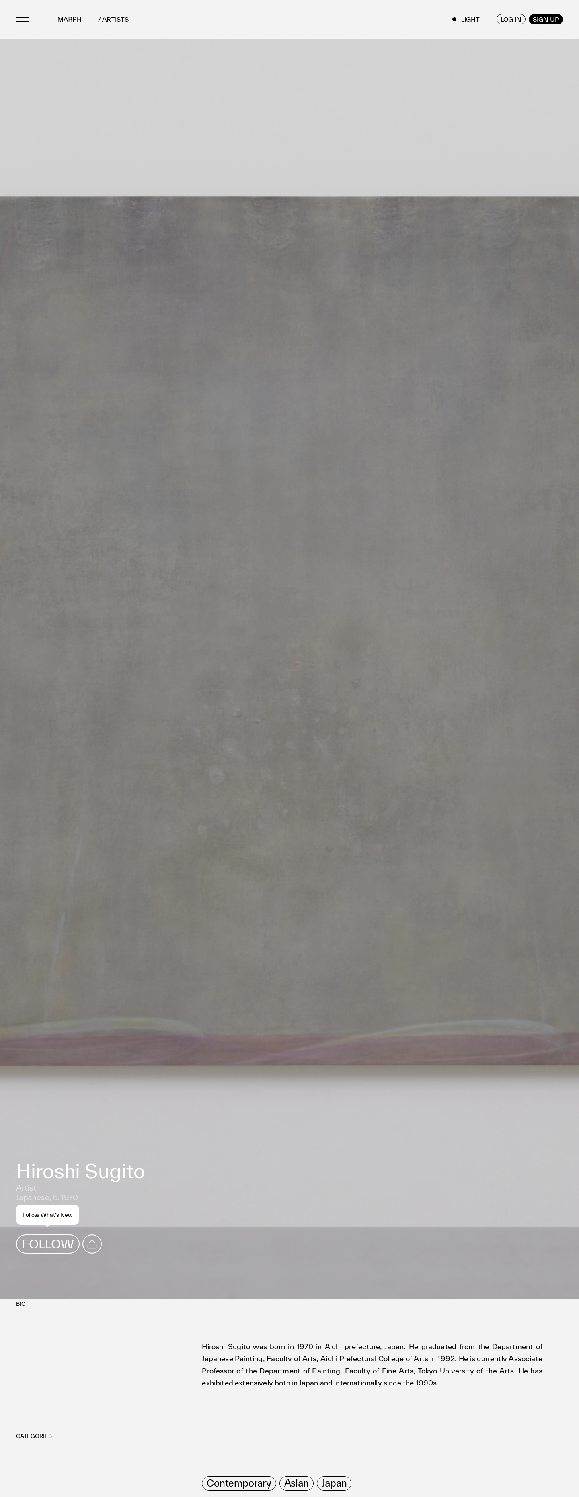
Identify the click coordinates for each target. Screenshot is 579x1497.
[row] (239, 1483)
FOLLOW (48, 1244)
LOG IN (511, 19)
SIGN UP (546, 19)
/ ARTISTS (113, 19)
